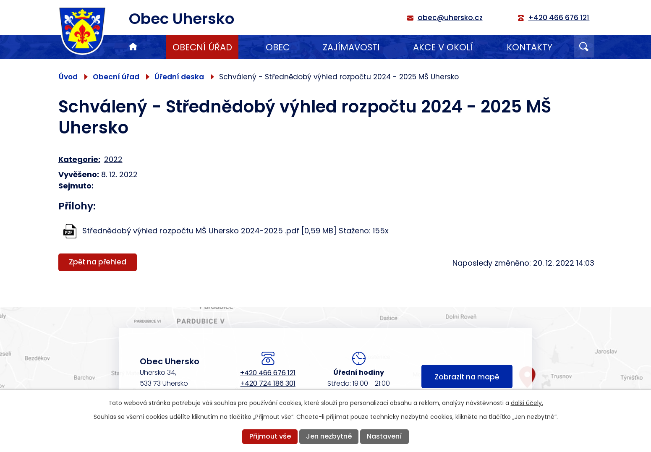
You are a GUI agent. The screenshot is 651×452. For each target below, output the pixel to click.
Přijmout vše (270, 436)
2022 (113, 159)
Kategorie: (79, 159)
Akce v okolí (443, 47)
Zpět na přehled (97, 262)
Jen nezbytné (329, 436)
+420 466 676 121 (267, 373)
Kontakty (529, 47)
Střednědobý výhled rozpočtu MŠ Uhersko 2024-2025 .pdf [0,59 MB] (209, 230)
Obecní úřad (202, 47)
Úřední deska (179, 77)
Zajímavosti (351, 47)
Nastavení (384, 436)
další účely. (527, 403)
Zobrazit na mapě (466, 377)
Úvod (133, 47)
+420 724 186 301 (268, 383)
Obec (278, 47)
